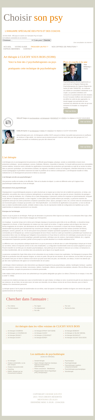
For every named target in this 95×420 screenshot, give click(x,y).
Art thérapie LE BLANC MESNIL (75, 333)
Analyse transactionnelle (15, 367)
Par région (37, 306)
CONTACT (27, 49)
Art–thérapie (11, 361)
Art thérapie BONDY (40, 337)
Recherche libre (70, 308)
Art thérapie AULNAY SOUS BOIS (76, 337)
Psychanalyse (69, 361)
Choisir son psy (53, 394)
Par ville (37, 310)
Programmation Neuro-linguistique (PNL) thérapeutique (45, 371)
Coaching (11, 369)
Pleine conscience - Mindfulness (44, 368)
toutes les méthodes (47, 357)
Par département (39, 308)
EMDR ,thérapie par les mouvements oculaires (15, 372)
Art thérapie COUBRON (15, 331)
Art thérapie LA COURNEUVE (17, 333)
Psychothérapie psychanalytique (75, 369)
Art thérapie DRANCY (15, 335)
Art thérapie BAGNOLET (73, 335)
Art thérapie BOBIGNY (72, 331)
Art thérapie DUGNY (14, 337)
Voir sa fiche (70, 111)
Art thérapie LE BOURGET (42, 335)
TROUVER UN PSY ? (39, 47)
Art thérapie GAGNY (40, 333)
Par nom (67, 306)
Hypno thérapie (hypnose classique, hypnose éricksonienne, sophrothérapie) (45, 364)
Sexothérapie (69, 371)
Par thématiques (13, 308)
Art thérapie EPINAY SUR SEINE (44, 331)
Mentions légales (48, 399)
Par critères (11, 306)
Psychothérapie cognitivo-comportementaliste (73, 366)
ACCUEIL (7, 47)
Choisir (33, 17)
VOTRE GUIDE (21, 47)
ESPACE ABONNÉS (12, 49)
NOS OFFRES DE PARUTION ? (64, 47)
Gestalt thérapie (39, 361)
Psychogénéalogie (71, 363)
